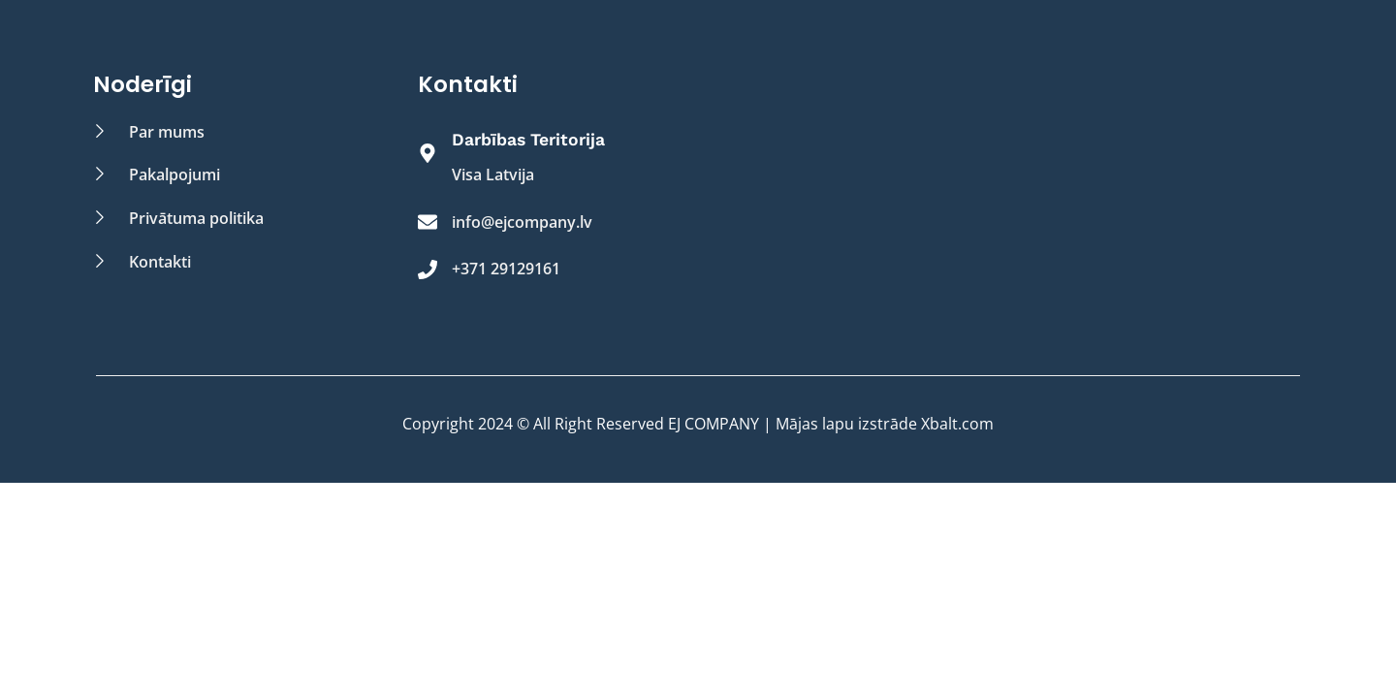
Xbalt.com (957, 423)
